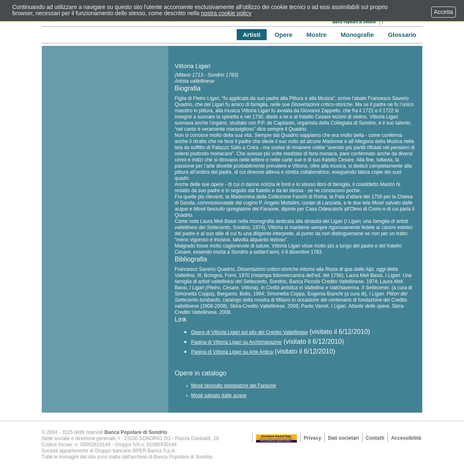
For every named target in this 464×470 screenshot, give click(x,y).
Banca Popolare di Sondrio (135, 432)
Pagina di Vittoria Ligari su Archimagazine (236, 342)
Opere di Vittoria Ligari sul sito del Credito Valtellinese (249, 332)
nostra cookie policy (226, 13)
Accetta (443, 12)
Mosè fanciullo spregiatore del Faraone (233, 385)
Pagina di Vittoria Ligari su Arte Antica (232, 352)
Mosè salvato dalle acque (218, 395)
